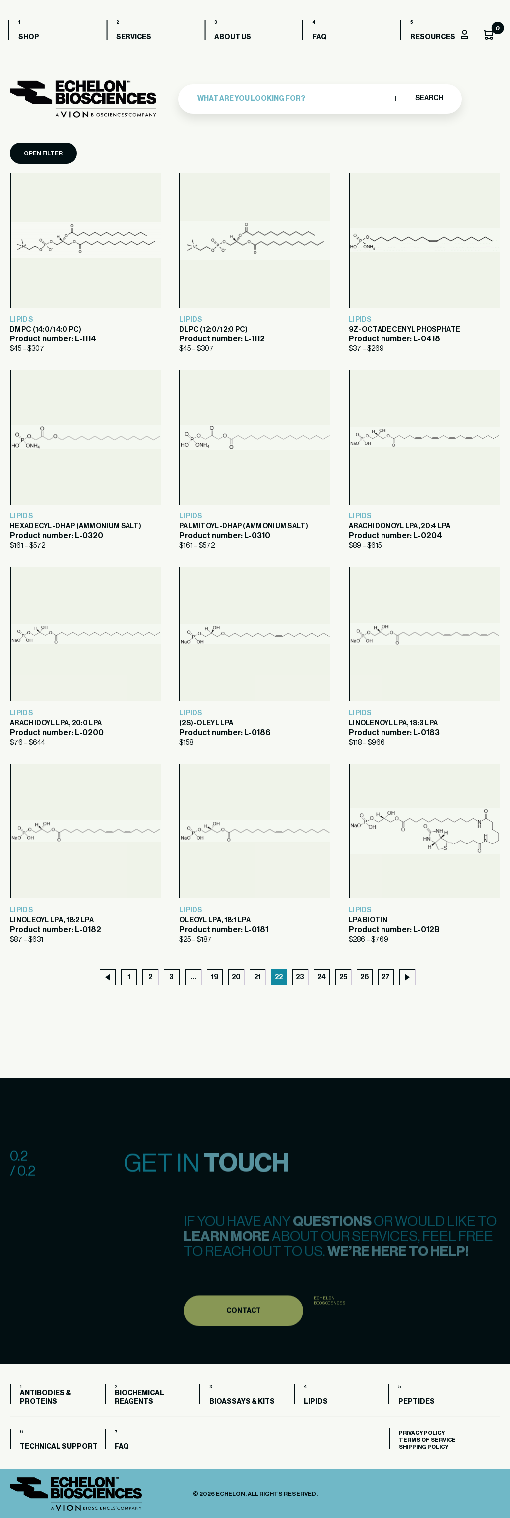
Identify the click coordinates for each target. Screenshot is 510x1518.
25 (343, 977)
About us (234, 37)
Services (135, 37)
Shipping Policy (423, 1447)
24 (321, 977)
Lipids (21, 319)
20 (236, 977)
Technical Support (59, 1446)
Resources (434, 37)
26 (364, 977)
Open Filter (43, 153)
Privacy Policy (422, 1433)
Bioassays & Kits (242, 1401)
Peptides (416, 1401)
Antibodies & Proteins (45, 1397)
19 (214, 977)
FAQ (321, 37)
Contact (243, 1336)
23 (300, 977)
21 (257, 977)
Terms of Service (427, 1440)
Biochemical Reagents (139, 1397)
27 (386, 977)
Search (429, 98)
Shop (30, 37)
